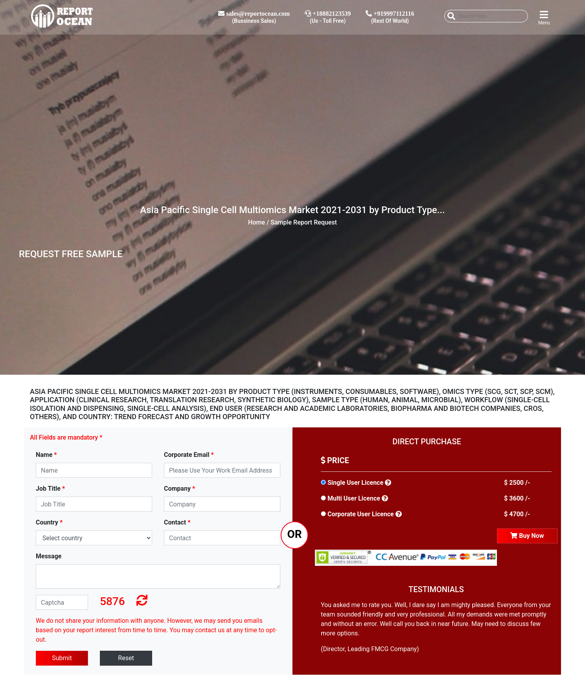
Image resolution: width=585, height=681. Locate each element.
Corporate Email (189, 454)
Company (179, 488)
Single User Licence (355, 482)
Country (49, 522)
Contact (177, 522)
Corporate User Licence (360, 514)
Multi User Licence (353, 498)
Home (256, 222)
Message (48, 556)
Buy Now (527, 535)
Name (46, 454)
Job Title (50, 488)
